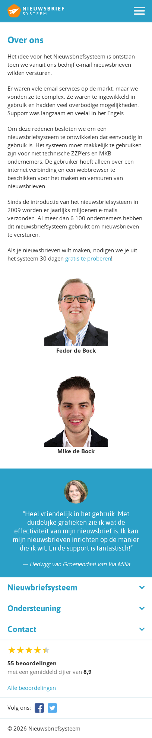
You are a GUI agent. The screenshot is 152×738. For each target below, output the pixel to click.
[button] (139, 10)
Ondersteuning (34, 608)
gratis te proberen (88, 258)
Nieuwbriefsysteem (42, 587)
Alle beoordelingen (31, 687)
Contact (22, 629)
